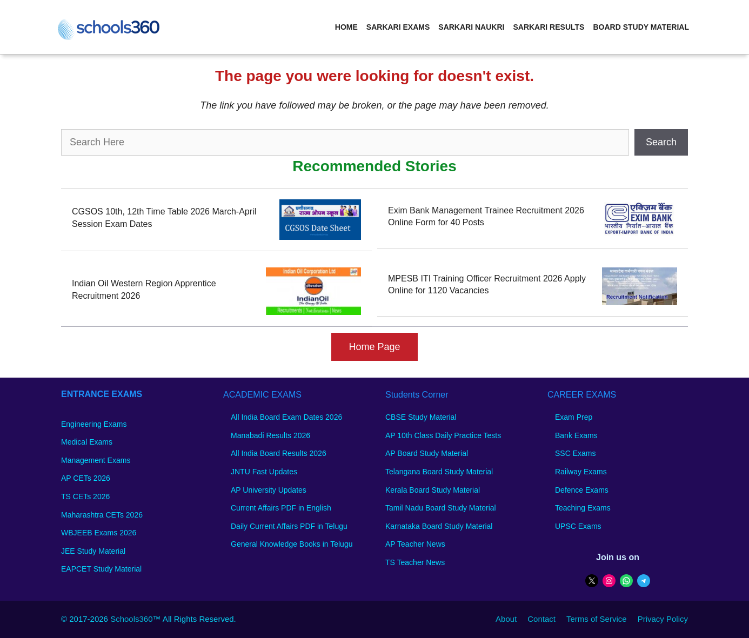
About (506, 618)
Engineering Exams (93, 424)
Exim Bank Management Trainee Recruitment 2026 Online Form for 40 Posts (486, 216)
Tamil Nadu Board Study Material (440, 507)
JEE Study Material (93, 551)
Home (346, 27)
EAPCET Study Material (101, 569)
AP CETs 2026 (85, 478)
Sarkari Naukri (471, 27)
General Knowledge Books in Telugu (291, 544)
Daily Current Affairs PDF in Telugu (289, 526)
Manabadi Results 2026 (270, 435)
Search (661, 142)
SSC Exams (575, 453)
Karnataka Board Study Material (438, 526)
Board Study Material (641, 27)
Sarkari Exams (398, 27)
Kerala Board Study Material (432, 490)
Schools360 (131, 618)
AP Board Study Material (426, 453)
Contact (541, 618)
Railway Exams (581, 471)
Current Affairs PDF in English (281, 507)
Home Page (374, 346)
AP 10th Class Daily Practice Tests (443, 435)
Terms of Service (596, 618)
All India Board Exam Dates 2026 (286, 417)
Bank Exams (576, 435)
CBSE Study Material (421, 417)
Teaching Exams (583, 507)
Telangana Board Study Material (439, 471)
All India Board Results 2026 (278, 453)
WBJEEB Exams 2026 (98, 532)
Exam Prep (573, 417)
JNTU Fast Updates (264, 471)
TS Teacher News (415, 562)
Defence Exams (581, 490)
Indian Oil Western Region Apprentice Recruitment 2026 (144, 289)
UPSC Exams (578, 526)
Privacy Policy (663, 618)
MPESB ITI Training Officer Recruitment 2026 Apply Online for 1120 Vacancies (487, 284)
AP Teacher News (415, 544)
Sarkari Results (548, 27)
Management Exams (95, 460)
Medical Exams (86, 442)
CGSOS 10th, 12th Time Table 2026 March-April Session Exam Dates (164, 217)
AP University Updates (268, 490)
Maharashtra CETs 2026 (102, 515)
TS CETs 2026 (85, 496)
